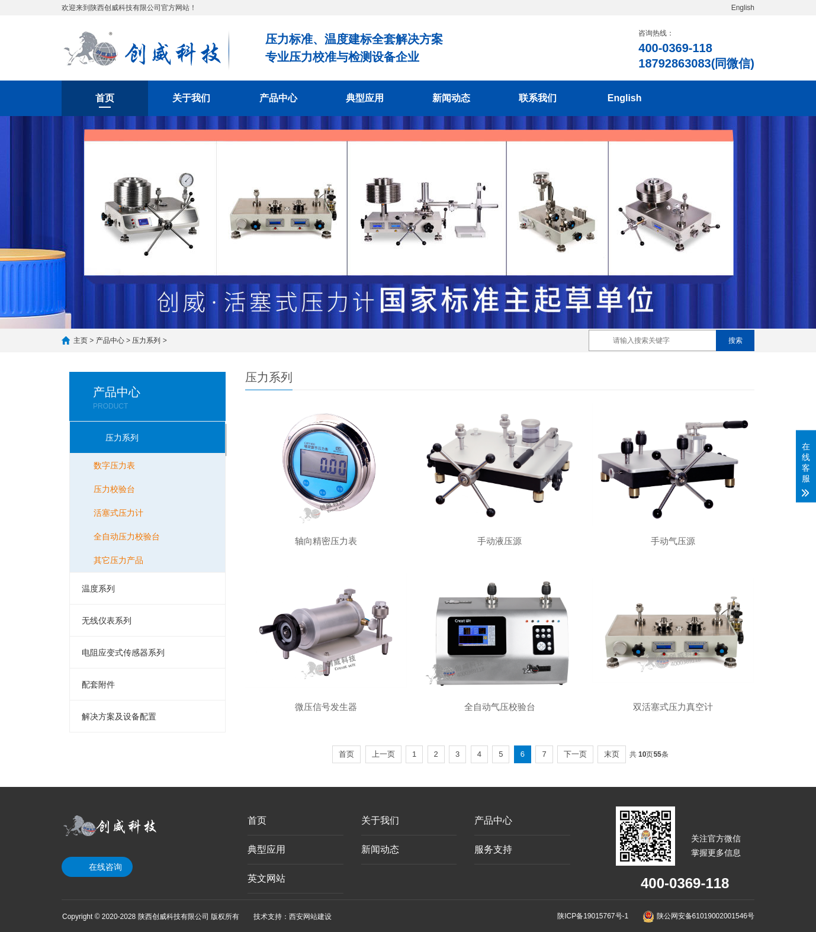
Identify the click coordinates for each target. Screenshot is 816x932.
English (742, 8)
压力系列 (146, 340)
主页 (80, 340)
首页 (104, 98)
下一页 (575, 754)
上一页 (383, 754)
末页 (611, 754)
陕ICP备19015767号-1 (592, 916)
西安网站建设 (310, 916)
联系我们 (538, 98)
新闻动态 (451, 98)
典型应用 (365, 98)
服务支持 (493, 849)
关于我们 (191, 98)
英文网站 (266, 878)
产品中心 (278, 98)
